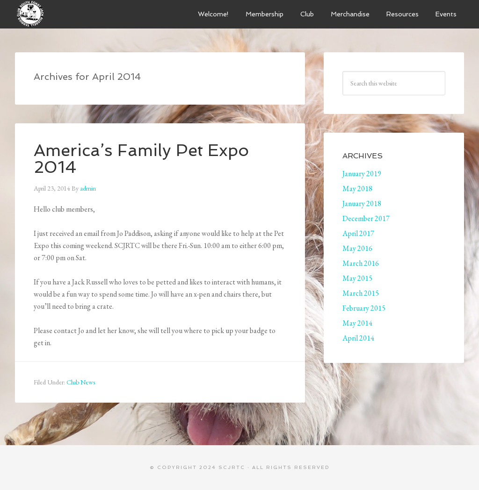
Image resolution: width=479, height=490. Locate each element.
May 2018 (357, 188)
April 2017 (358, 233)
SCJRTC (231, 467)
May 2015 (357, 278)
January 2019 (361, 173)
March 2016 (360, 263)
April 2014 (358, 338)
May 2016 (357, 248)
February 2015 (363, 308)
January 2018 (361, 203)
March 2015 (360, 293)
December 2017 (366, 218)
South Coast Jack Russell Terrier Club (85, 14)
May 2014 (357, 323)
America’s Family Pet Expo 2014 (141, 158)
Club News (80, 382)
